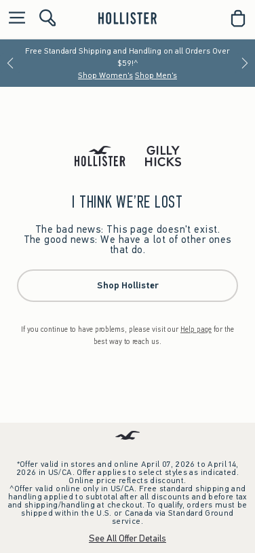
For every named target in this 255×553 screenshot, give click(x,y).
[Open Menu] (13, 18)
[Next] (245, 63)
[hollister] (127, 18)
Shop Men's (156, 75)
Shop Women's (105, 75)
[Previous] (10, 63)
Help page (196, 329)
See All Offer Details (127, 538)
